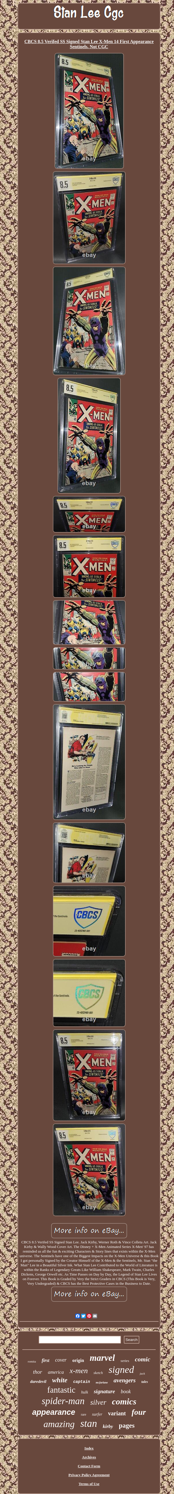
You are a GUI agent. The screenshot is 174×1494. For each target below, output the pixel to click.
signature (104, 1391)
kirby (108, 1426)
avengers (125, 1380)
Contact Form (89, 1466)
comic (142, 1359)
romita (32, 1361)
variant (117, 1413)
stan (88, 1423)
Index (89, 1448)
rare (83, 1414)
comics (124, 1401)
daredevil (38, 1381)
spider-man (63, 1401)
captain (81, 1381)
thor (37, 1372)
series (125, 1360)
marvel (102, 1358)
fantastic (61, 1389)
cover (61, 1360)
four (139, 1412)
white (59, 1380)
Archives (89, 1457)
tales (144, 1382)
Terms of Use (89, 1484)
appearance (53, 1412)
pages (126, 1425)
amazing (59, 1424)
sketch (98, 1373)
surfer (97, 1414)
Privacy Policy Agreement (89, 1475)
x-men (79, 1371)
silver (98, 1402)
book (126, 1391)
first (45, 1360)
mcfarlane (102, 1382)
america (56, 1372)
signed (121, 1369)
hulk (84, 1392)
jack (142, 1373)
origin (78, 1360)
